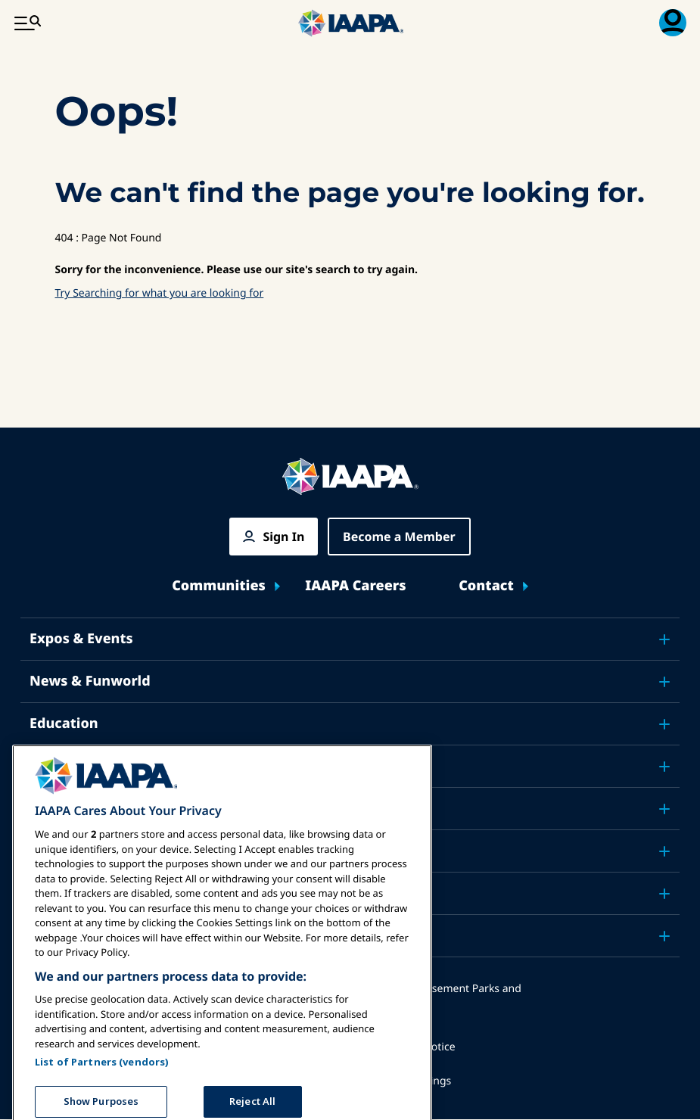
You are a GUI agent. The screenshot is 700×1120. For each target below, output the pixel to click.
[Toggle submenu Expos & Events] (664, 639)
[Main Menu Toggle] (27, 22)
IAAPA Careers (355, 586)
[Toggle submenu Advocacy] (664, 809)
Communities (219, 586)
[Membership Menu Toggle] (672, 22)
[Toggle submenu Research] (664, 851)
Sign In (283, 536)
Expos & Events (81, 639)
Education (64, 723)
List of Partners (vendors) (102, 1089)
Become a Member (399, 536)
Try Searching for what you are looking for (159, 293)
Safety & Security (89, 766)
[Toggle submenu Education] (664, 724)
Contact (486, 586)
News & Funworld (90, 681)
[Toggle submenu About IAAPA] (664, 893)
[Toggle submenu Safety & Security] (664, 766)
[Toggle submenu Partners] (664, 936)
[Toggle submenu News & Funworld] (664, 681)
